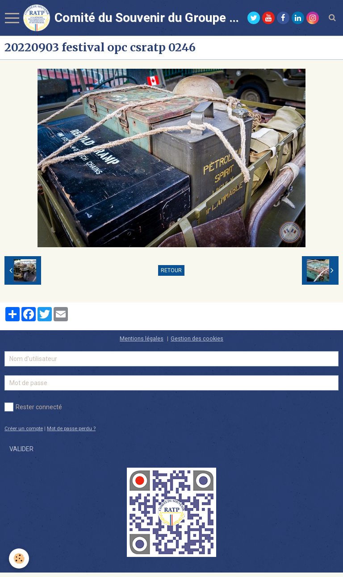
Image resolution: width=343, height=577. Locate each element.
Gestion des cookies (197, 338)
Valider (21, 448)
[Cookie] (19, 558)
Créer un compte (23, 429)
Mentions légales (141, 338)
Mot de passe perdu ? (71, 429)
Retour (171, 270)
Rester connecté (33, 407)
